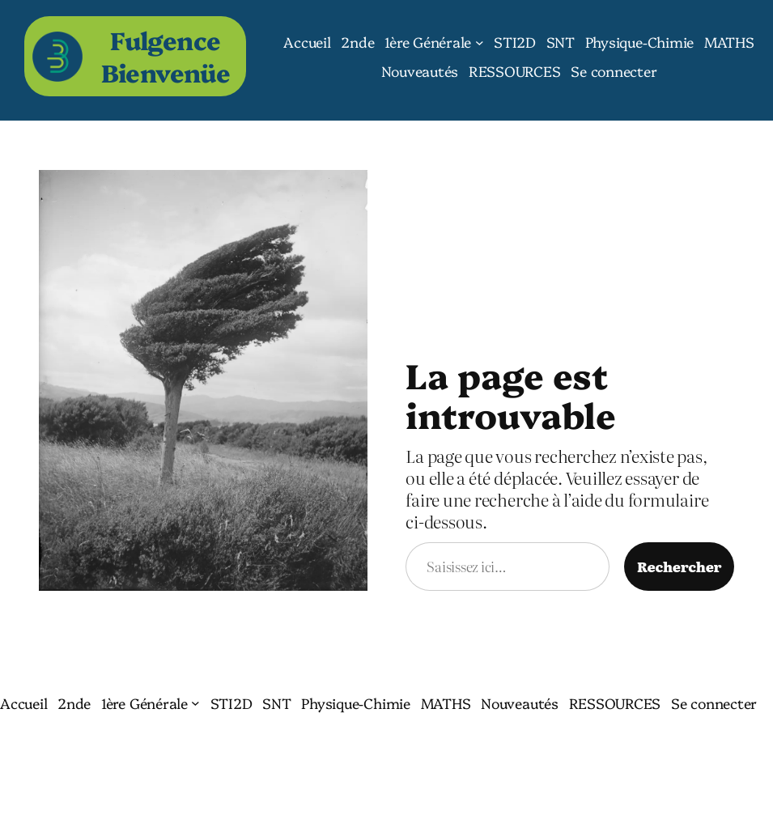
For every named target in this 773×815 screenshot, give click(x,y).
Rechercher (679, 566)
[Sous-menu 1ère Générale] (479, 41)
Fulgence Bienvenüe (166, 56)
